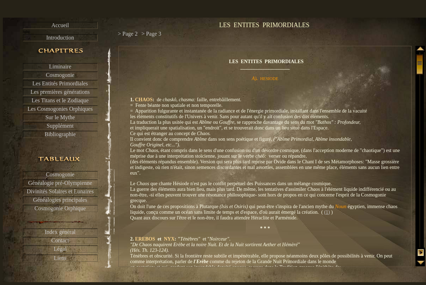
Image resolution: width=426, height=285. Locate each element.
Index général (60, 232)
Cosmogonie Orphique (60, 208)
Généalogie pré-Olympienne (60, 183)
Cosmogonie (60, 75)
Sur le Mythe (60, 117)
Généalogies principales (60, 200)
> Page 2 (128, 34)
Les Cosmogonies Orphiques (60, 109)
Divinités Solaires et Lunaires (60, 191)
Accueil (60, 25)
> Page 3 (151, 34)
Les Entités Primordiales (60, 83)
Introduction (60, 38)
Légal (60, 249)
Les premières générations (60, 92)
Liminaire (60, 66)
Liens (60, 258)
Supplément (60, 126)
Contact (60, 240)
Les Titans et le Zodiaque (60, 100)
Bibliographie (60, 134)
